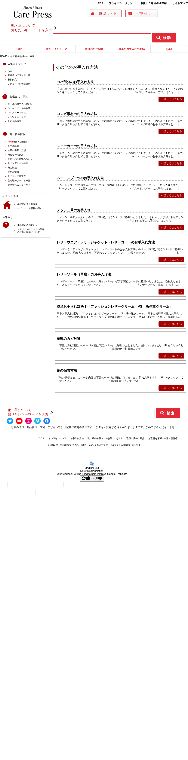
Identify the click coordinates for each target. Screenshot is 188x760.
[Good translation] (86, 478)
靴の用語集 (13, 146)
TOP (100, 3)
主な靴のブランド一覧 (19, 180)
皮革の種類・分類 (17, 150)
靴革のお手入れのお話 (132, 48)
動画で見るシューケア (19, 185)
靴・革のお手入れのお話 (20, 104)
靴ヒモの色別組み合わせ (20, 159)
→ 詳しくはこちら (171, 99)
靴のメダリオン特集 (18, 163)
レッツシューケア (17, 117)
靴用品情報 (13, 172)
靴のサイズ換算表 (17, 176)
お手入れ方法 (77, 438)
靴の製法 (12, 167)
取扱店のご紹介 (94, 48)
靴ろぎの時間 (14, 121)
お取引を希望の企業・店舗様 (162, 438)
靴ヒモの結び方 (15, 154)
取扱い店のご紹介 (135, 438)
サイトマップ (180, 3)
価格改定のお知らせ (27, 225)
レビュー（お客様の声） (20, 84)
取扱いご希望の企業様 (153, 3)
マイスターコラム (17, 112)
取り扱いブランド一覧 (19, 75)
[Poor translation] (98, 478)
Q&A (169, 48)
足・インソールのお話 (19, 108)
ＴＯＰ (41, 438)
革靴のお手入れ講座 (27, 204)
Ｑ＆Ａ (119, 438)
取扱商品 (12, 79)
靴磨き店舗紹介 (18, 141)
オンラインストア (56, 48)
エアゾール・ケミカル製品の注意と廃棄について (30, 230)
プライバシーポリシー (122, 3)
